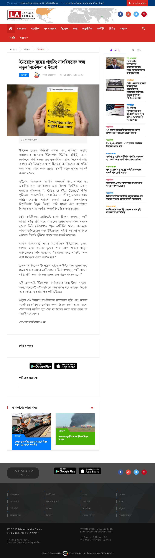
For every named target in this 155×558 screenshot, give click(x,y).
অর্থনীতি (100, 28)
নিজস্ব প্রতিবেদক (49, 75)
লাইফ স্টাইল (88, 515)
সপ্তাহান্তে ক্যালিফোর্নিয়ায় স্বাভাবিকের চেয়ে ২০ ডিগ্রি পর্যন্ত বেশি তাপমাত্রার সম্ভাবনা (124, 158)
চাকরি (12, 37)
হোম (13, 49)
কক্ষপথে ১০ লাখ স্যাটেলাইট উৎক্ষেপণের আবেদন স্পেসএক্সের (124, 185)
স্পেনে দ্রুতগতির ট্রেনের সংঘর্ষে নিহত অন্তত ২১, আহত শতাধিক (31, 443)
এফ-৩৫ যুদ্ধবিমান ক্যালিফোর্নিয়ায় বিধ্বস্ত (73, 438)
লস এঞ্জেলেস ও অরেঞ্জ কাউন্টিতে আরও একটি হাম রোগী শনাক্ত (124, 171)
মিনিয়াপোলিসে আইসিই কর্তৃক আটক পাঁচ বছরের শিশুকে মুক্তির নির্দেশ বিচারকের (124, 198)
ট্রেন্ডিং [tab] (137, 50)
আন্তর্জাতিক (87, 28)
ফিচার (122, 494)
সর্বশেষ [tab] (115, 50)
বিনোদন (64, 28)
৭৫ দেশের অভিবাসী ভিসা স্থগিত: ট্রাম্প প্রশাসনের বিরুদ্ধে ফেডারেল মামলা (123, 132)
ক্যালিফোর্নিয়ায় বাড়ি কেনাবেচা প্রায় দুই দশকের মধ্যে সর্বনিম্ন (123, 211)
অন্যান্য (24, 38)
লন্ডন (49, 508)
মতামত (123, 28)
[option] (94, 3)
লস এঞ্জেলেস (50, 28)
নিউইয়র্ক (50, 494)
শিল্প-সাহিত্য (125, 515)
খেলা (75, 28)
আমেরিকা (35, 28)
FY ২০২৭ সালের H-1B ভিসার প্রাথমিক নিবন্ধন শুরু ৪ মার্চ (124, 145)
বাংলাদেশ (21, 28)
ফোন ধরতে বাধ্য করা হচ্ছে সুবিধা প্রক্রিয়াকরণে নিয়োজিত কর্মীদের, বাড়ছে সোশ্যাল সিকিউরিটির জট (136, 90)
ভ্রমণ (121, 501)
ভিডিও (112, 28)
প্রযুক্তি (122, 508)
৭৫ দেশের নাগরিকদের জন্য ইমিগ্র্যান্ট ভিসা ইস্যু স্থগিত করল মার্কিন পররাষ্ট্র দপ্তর (97, 3)
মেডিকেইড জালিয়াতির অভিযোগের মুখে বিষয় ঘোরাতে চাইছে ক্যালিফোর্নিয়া (136, 67)
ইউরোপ (27, 49)
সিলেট (49, 515)
